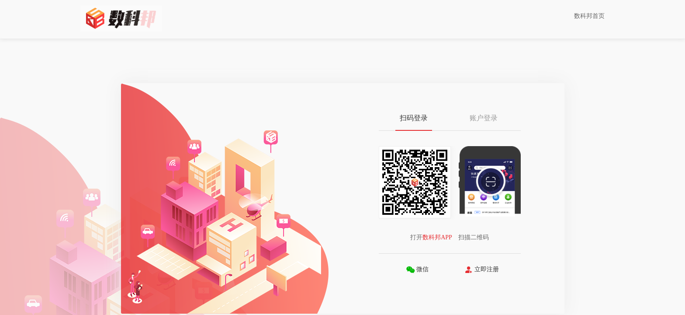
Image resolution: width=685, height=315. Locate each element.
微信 (417, 269)
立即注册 (481, 269)
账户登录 (484, 118)
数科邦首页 (589, 16)
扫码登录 (414, 118)
